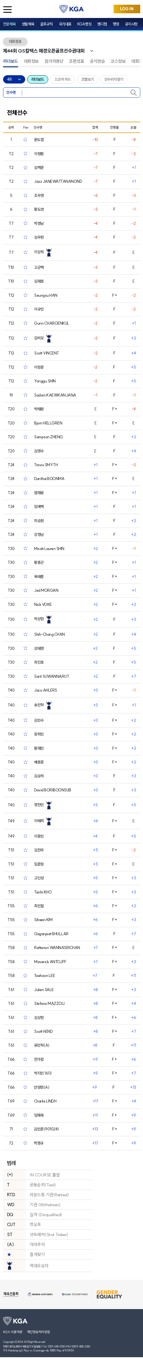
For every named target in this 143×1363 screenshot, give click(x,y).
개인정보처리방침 (38, 1332)
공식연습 (97, 61)
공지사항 (131, 24)
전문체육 (9, 24)
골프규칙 (46, 24)
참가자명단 (54, 61)
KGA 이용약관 (12, 1332)
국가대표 (65, 24)
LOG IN (127, 8)
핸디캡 (102, 24)
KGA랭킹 (84, 24)
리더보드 (10, 61)
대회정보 (31, 61)
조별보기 (87, 79)
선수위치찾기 (113, 79)
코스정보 (118, 61)
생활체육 (28, 24)
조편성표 (76, 61)
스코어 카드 (62, 79)
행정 (116, 24)
